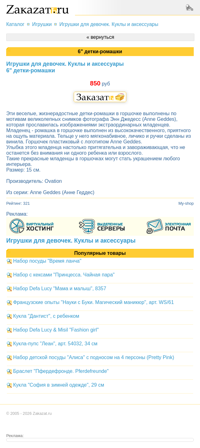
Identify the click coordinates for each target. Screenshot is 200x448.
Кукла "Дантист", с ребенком (46, 316)
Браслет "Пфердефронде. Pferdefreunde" (61, 371)
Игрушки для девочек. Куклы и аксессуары (108, 24)
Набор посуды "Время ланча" (47, 261)
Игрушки (42, 24)
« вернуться (100, 37)
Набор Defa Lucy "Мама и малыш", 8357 (59, 288)
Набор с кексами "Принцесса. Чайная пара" (64, 274)
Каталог (15, 24)
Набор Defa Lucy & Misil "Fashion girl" (56, 329)
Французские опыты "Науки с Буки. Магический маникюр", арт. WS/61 (93, 302)
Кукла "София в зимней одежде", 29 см (58, 385)
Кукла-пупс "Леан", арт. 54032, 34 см (55, 343)
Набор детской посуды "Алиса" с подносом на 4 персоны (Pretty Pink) (93, 357)
